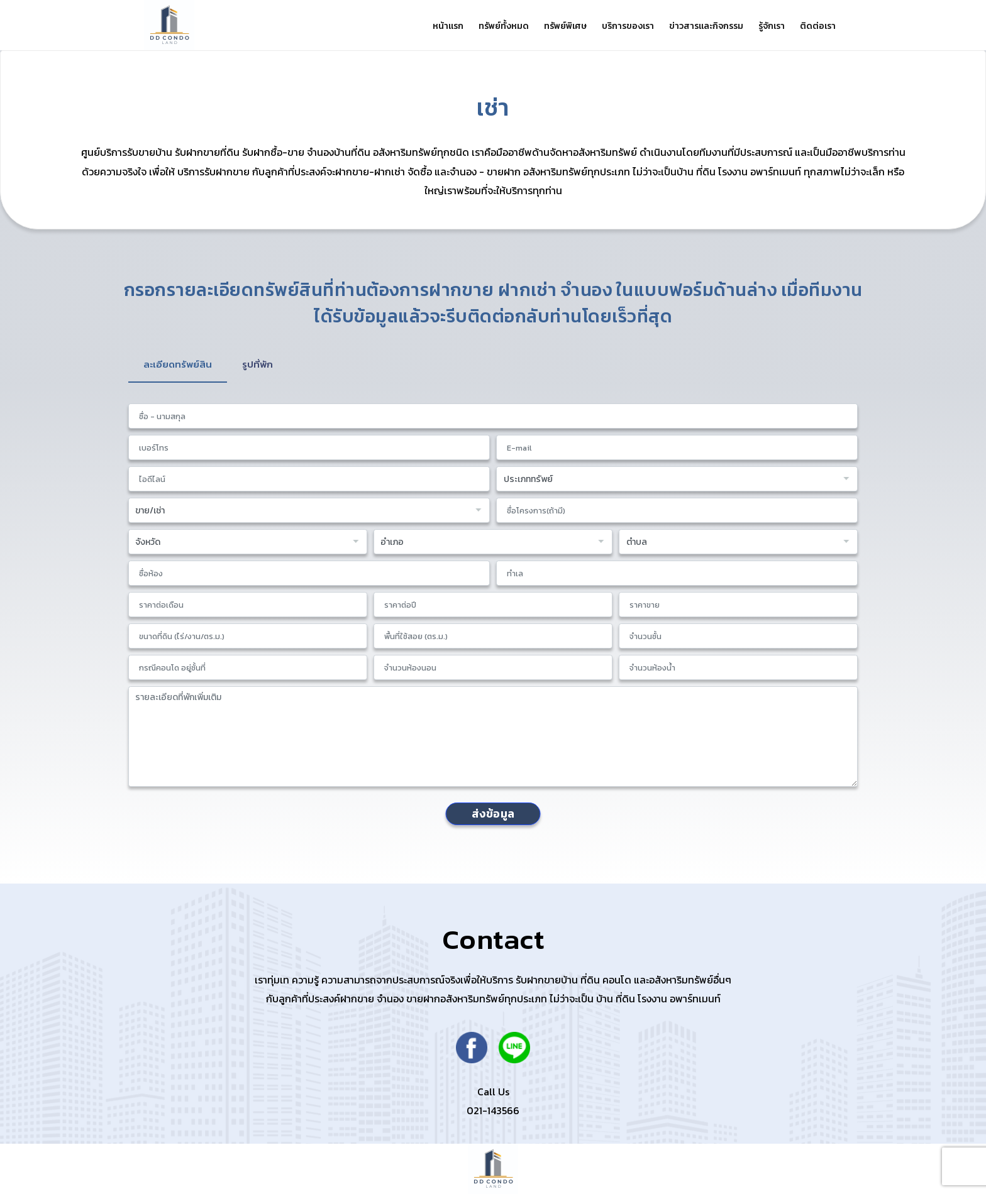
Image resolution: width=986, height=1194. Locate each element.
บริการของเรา (615, 26)
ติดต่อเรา (816, 26)
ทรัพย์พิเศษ (549, 26)
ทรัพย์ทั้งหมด (483, 26)
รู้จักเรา (766, 26)
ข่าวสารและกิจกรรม (697, 26)
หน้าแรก (424, 26)
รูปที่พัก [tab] (261, 364)
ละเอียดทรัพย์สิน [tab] (179, 364)
